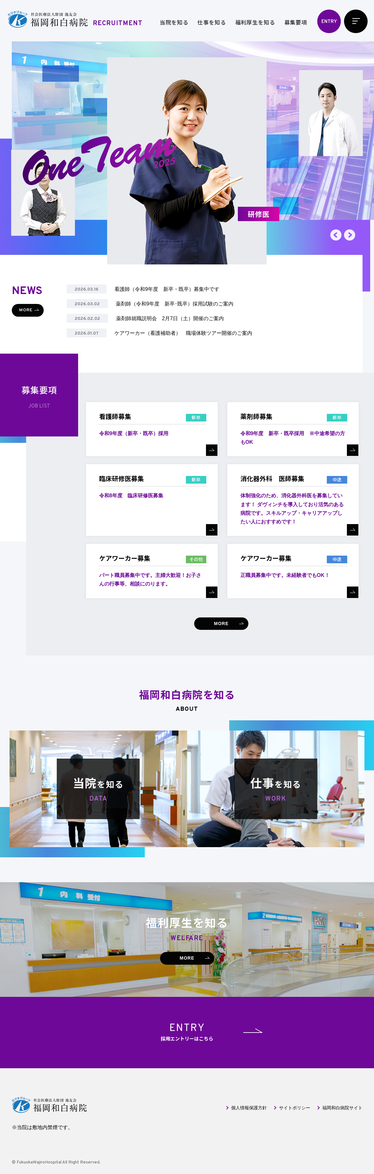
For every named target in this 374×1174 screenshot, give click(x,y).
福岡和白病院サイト (342, 1107)
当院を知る (174, 22)
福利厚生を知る (255, 22)
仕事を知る (211, 22)
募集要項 (295, 22)
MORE (26, 310)
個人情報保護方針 (249, 1107)
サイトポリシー (294, 1107)
